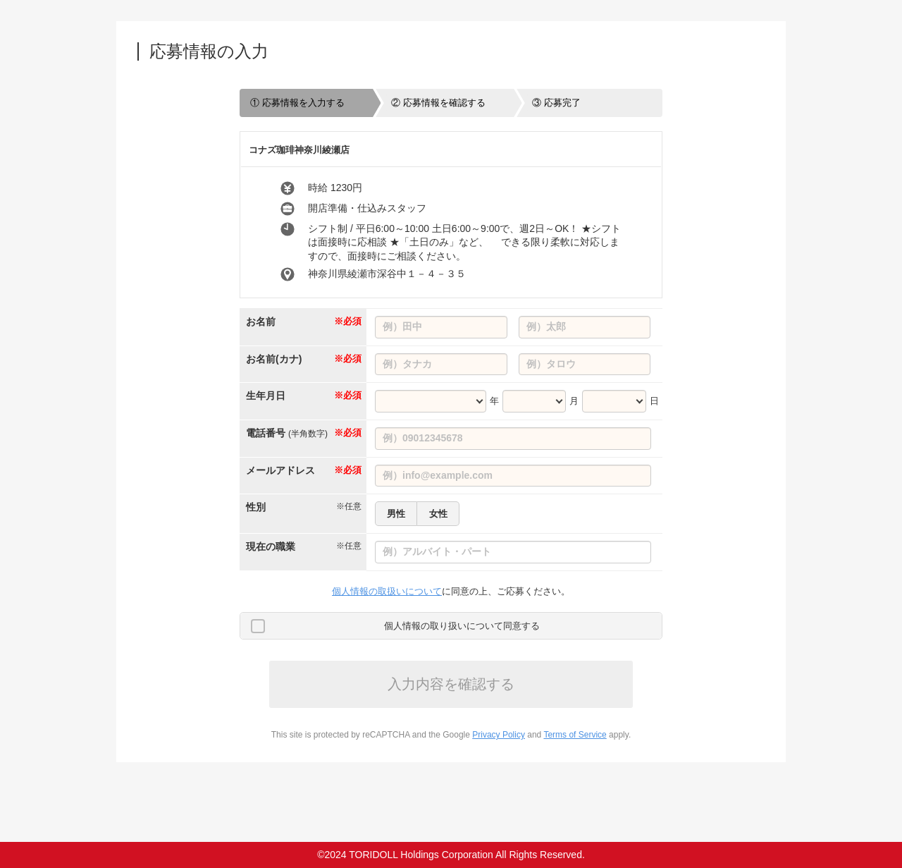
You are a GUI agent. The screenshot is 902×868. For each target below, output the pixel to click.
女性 (438, 513)
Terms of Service (574, 735)
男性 (396, 513)
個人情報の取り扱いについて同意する (462, 626)
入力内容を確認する (451, 684)
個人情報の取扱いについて (387, 591)
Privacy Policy (498, 735)
